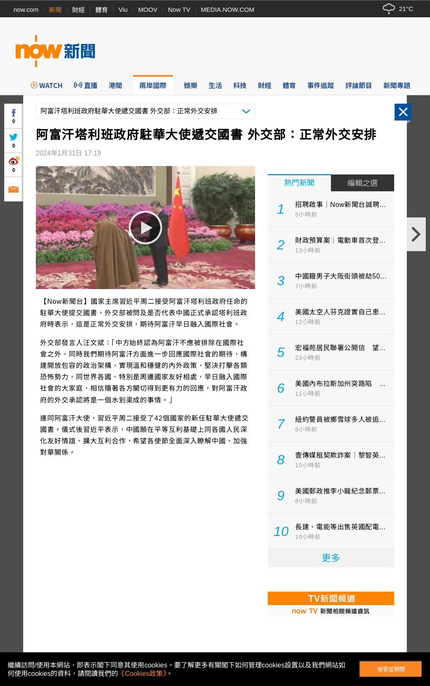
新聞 (55, 9)
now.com (25, 9)
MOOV (148, 9)
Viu (122, 9)
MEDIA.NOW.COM (228, 9)
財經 (78, 9)
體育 (101, 9)
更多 (331, 558)
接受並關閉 (391, 669)
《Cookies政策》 (142, 673)
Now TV (179, 9)
